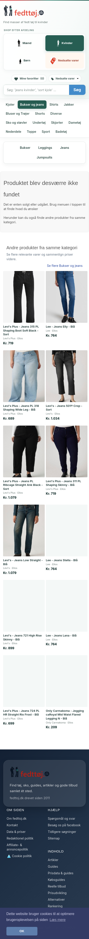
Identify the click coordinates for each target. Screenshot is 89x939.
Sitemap (54, 838)
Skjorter (57, 122)
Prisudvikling (57, 893)
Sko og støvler (16, 122)
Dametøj (75, 122)
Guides (53, 866)
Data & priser (16, 832)
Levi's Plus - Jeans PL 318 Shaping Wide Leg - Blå (21, 407)
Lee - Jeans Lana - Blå (61, 635)
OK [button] (21, 931)
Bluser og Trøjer (17, 113)
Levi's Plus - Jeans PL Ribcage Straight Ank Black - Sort (23, 485)
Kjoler (10, 104)
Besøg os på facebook (64, 825)
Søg (77, 89)
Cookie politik (19, 856)
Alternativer (56, 899)
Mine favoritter (29, 79)
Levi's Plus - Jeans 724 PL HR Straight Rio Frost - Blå (21, 712)
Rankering (55, 906)
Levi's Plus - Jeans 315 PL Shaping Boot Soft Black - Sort (21, 330)
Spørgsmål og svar (61, 818)
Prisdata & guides (60, 873)
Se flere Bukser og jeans (65, 265)
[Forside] (23, 11)
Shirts (54, 104)
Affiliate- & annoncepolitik (17, 847)
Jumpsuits (44, 157)
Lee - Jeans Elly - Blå (60, 326)
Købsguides (56, 880)
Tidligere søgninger (62, 832)
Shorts (40, 113)
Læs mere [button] (58, 920)
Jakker (69, 104)
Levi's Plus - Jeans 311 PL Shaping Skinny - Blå (63, 483)
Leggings (45, 147)
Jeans (64, 147)
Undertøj (39, 122)
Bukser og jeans (32, 104)
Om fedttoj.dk (17, 818)
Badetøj (61, 131)
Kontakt (12, 825)
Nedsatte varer (65, 78)
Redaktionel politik (20, 838)
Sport (46, 131)
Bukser (25, 147)
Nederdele (13, 131)
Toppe (31, 131)
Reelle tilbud (57, 886)
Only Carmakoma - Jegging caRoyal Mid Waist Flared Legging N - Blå (65, 714)
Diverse (56, 113)
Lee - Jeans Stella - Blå (61, 560)
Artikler (53, 860)
